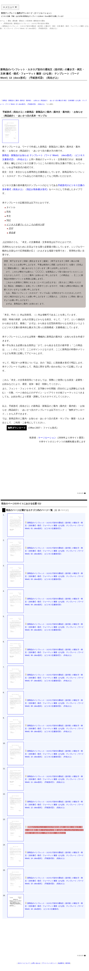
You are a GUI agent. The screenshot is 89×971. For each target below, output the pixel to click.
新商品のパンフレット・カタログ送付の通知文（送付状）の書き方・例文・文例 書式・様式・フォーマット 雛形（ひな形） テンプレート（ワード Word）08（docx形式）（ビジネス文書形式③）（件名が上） (54, 703)
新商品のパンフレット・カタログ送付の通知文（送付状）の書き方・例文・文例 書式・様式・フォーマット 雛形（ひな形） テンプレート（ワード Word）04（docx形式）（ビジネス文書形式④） (54, 602)
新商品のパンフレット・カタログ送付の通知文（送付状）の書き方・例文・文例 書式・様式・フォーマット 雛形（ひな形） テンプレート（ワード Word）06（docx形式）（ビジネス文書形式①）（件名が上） (54, 652)
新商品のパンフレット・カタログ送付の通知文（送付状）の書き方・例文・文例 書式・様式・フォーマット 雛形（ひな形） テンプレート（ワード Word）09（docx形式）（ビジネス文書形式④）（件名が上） (54, 728)
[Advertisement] (44, 47)
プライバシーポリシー (49, 963)
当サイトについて (24, 963)
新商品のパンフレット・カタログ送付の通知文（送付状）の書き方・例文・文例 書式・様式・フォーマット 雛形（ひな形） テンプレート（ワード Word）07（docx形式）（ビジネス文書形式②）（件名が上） (54, 678)
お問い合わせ (35, 963)
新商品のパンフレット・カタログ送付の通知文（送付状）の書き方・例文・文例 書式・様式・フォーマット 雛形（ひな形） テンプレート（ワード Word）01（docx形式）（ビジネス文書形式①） (54, 526)
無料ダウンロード (17, 428)
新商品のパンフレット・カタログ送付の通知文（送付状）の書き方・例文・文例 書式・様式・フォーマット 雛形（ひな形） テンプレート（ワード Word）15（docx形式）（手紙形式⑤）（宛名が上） (54, 881)
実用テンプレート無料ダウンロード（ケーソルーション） (26, 13)
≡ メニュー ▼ (10, 7)
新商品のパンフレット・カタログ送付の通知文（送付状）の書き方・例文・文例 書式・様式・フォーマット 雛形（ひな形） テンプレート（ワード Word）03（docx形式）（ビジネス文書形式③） (54, 576)
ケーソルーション (47, 437)
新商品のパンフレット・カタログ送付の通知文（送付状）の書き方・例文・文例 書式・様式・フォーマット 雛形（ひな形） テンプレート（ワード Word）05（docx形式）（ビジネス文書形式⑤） (54, 627)
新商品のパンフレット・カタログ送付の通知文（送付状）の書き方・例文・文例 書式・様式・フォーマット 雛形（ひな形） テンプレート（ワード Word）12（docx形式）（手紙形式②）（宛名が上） (54, 805)
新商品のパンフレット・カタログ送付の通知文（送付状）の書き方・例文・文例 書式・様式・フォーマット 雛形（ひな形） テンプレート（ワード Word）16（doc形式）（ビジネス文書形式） (54, 906)
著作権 (67, 963)
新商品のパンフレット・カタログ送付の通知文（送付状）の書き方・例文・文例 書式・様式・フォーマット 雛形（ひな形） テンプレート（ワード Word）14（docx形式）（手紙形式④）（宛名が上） (54, 855)
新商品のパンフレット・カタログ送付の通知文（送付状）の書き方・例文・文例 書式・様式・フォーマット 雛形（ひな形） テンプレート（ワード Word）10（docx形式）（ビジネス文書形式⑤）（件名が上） (54, 754)
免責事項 (61, 963)
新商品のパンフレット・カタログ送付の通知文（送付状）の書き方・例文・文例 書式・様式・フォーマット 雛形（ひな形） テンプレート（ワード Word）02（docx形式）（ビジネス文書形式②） (54, 551)
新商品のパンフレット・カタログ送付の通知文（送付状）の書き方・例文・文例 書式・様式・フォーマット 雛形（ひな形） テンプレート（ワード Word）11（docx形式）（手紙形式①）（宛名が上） (54, 779)
